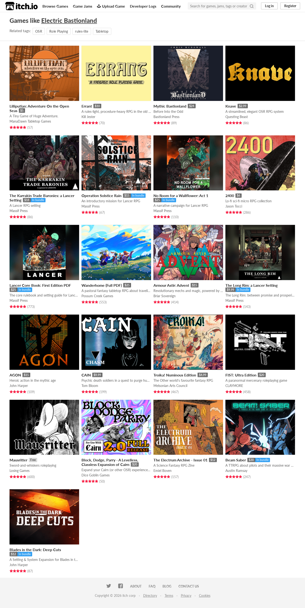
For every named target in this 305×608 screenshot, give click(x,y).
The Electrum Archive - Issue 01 (180, 460)
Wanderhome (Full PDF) (101, 285)
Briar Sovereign (164, 296)
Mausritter (18, 460)
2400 (229, 195)
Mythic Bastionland (169, 106)
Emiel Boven (162, 471)
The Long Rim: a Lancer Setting (251, 285)
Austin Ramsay (236, 471)
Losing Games (20, 471)
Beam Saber (235, 460)
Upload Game (111, 6)
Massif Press (19, 211)
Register (290, 6)
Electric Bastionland (69, 20)
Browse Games (55, 6)
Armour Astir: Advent (171, 285)
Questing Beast (236, 117)
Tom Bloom (89, 386)
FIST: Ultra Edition (240, 375)
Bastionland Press (166, 117)
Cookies (204, 595)
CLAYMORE (234, 386)
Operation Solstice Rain (101, 195)
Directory (150, 595)
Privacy (186, 595)
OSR (38, 31)
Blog (167, 586)
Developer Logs (143, 6)
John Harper (19, 386)
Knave (230, 106)
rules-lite (81, 31)
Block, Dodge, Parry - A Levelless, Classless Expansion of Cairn (109, 462)
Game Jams (82, 6)
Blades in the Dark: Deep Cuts (35, 549)
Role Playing (58, 31)
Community (171, 6)
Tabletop (102, 31)
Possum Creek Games (97, 296)
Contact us (188, 586)
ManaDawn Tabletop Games (30, 121)
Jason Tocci (233, 206)
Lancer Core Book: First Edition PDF (40, 285)
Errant (86, 106)
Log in (269, 6)
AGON (15, 375)
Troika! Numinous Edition (174, 375)
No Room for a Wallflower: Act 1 (180, 195)
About (136, 586)
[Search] (251, 6)
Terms (169, 595)
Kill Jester (88, 117)
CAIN (86, 375)
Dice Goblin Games (95, 475)
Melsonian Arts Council (170, 386)
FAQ (152, 586)
